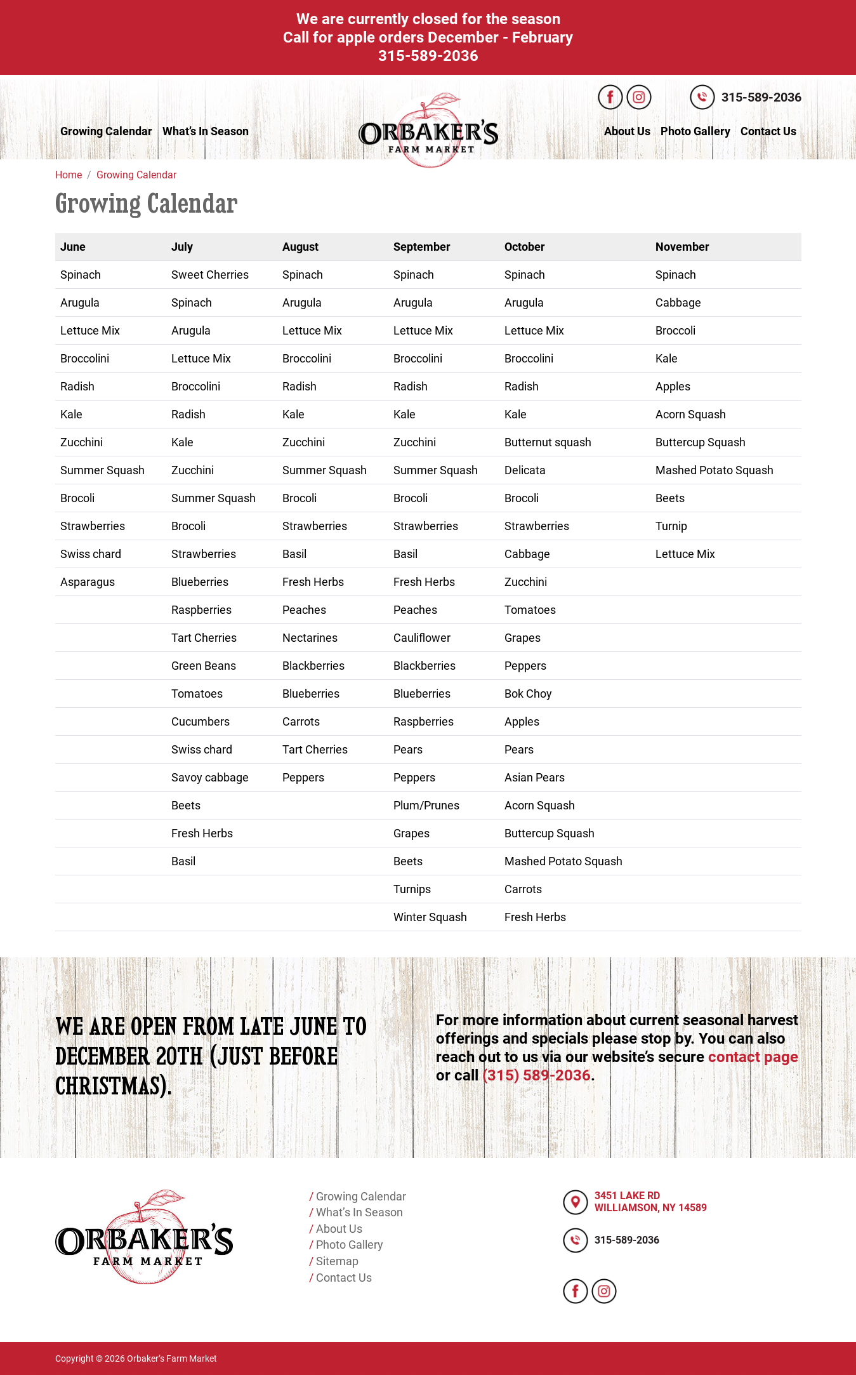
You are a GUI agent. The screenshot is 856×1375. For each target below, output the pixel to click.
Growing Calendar (106, 131)
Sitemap (336, 1261)
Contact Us (768, 131)
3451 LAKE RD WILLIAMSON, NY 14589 (651, 1202)
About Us (627, 131)
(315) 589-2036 (536, 1075)
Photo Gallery (695, 131)
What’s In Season (205, 131)
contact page (753, 1057)
